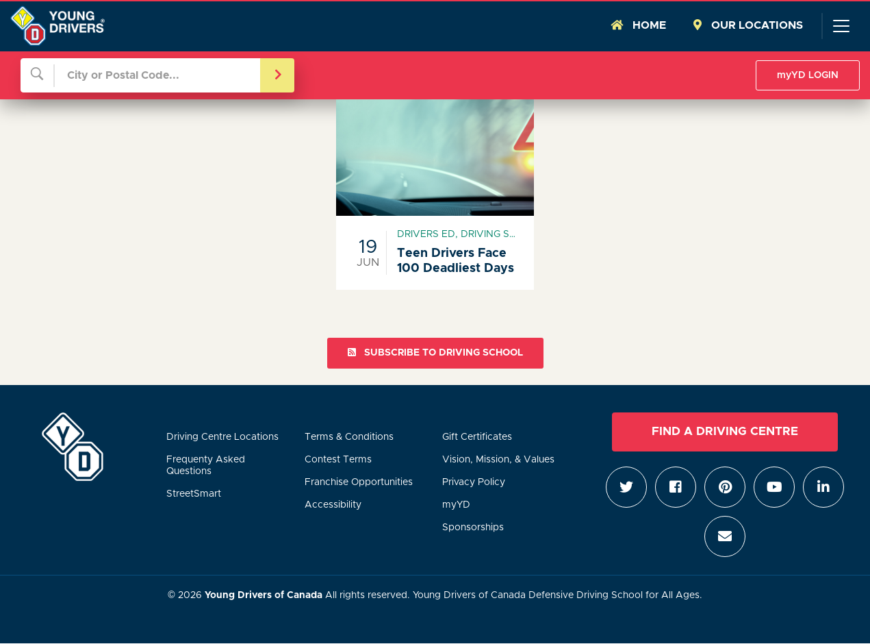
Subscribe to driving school (435, 352)
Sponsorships (473, 527)
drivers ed (426, 234)
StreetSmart (193, 494)
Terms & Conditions (349, 437)
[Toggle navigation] (840, 26)
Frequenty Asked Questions (205, 465)
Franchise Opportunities (359, 482)
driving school (502, 234)
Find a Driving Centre (725, 431)
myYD (456, 505)
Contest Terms (338, 460)
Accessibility (333, 505)
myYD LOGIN (808, 75)
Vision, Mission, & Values (498, 460)
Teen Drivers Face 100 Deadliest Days (455, 261)
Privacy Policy (473, 482)
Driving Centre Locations (222, 437)
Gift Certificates (477, 437)
